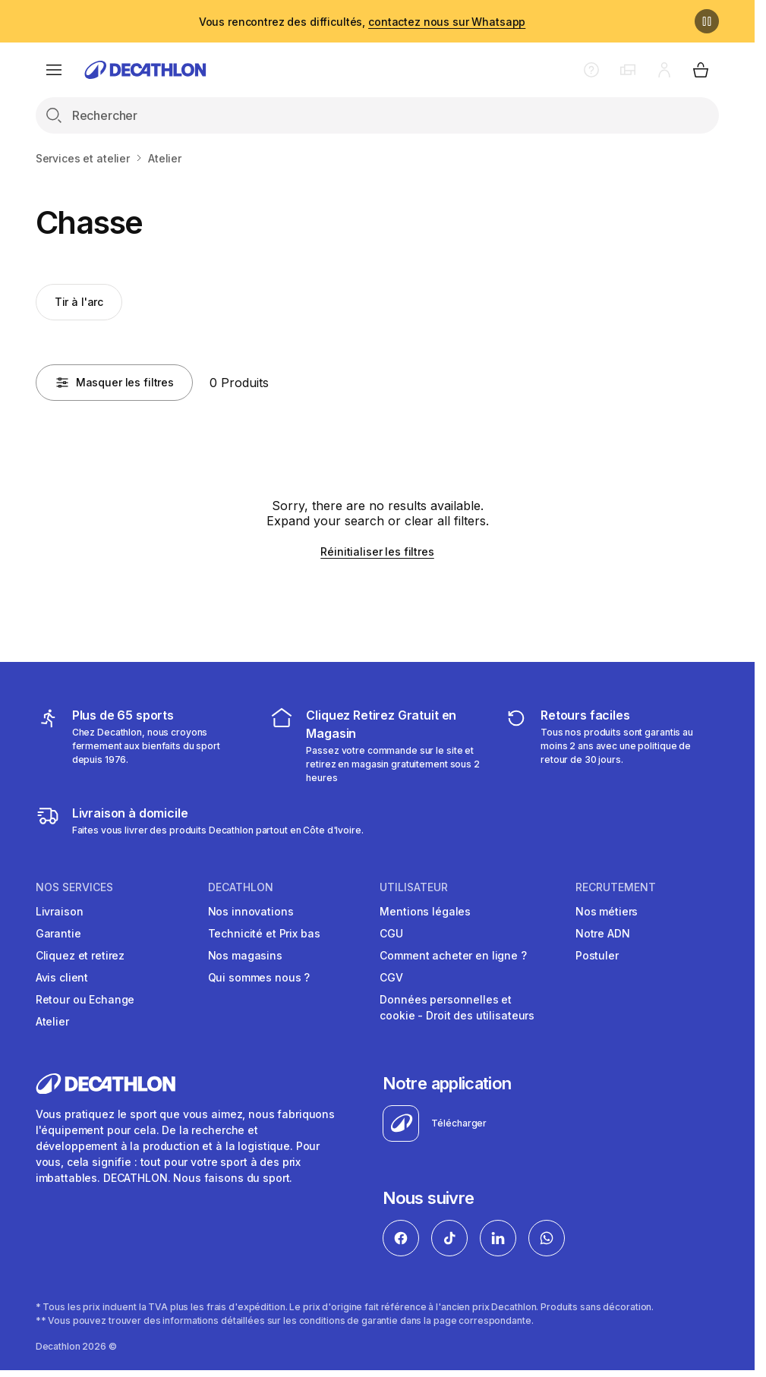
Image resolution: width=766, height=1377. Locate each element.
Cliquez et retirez (80, 955)
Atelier (52, 1021)
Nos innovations (251, 911)
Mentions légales (425, 911)
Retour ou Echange (85, 999)
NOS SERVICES (74, 887)
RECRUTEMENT (615, 887)
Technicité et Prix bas (264, 933)
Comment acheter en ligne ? (453, 955)
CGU (391, 933)
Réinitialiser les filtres (377, 551)
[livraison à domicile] (200, 820)
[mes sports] (143, 745)
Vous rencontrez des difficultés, (362, 21)
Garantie (58, 933)
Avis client (62, 977)
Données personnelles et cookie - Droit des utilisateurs (457, 1007)
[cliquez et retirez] (377, 745)
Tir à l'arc (79, 301)
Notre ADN (602, 933)
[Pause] (707, 21)
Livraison (60, 911)
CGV (391, 977)
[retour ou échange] (611, 745)
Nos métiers (606, 911)
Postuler (597, 955)
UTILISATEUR (414, 887)
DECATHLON (240, 887)
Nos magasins (245, 955)
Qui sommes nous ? (259, 977)
